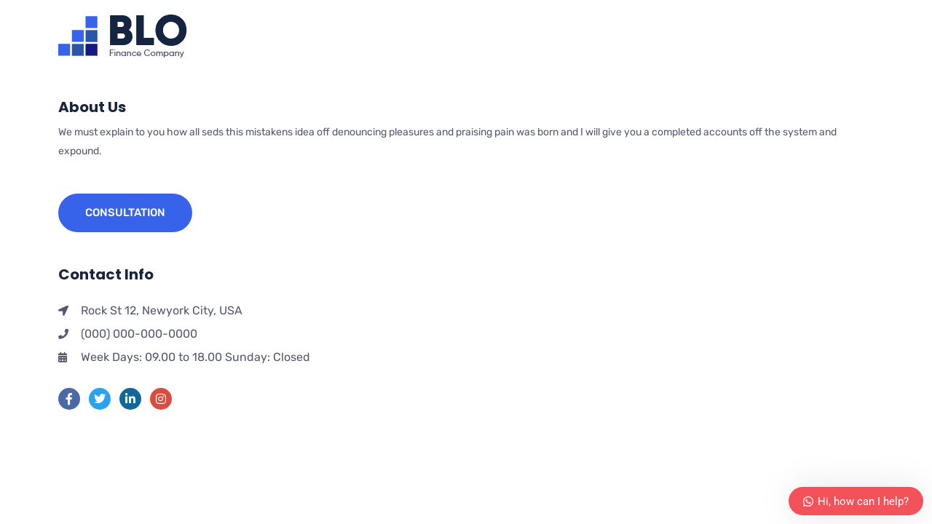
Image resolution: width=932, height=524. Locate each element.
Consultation (125, 212)
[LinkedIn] (130, 399)
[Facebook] (69, 399)
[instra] (161, 399)
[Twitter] (100, 399)
